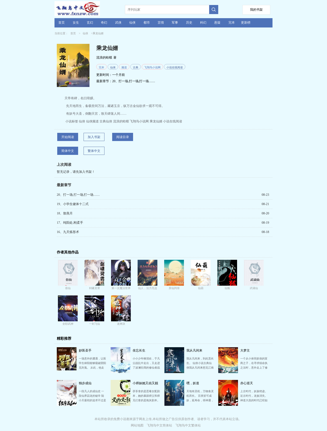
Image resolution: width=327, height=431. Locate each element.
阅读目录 (122, 137)
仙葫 (200, 288)
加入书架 (94, 137)
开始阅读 (67, 137)
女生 (76, 22)
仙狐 (227, 288)
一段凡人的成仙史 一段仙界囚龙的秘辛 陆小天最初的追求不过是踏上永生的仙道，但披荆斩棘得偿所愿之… (92, 400)
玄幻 (90, 22)
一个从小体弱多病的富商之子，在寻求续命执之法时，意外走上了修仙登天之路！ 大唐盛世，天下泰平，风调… (254, 367)
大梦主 (245, 350)
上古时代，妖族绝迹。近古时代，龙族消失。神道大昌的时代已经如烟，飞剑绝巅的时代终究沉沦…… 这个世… (254, 400)
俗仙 (68, 288)
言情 (161, 22)
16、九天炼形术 (68, 232)
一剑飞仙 (94, 323)
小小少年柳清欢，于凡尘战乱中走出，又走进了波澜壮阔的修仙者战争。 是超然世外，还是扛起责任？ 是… (146, 367)
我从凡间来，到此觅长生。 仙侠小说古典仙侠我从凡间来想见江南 (200, 363)
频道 (124, 67)
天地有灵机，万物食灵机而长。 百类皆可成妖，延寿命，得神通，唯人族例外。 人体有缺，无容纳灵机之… (200, 400)
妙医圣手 (85, 350)
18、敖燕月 (65, 213)
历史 (189, 22)
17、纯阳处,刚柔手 (70, 222)
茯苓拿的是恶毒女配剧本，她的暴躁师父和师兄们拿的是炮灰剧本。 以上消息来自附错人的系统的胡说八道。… (146, 400)
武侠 (118, 22)
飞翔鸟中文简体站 (159, 425)
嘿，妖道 (192, 383)
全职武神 (67, 323)
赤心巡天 (246, 383)
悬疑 (217, 22)
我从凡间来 (194, 350)
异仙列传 (174, 288)
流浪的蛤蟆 (104, 57)
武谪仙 (254, 288)
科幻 (203, 22)
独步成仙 (85, 383)
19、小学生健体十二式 (73, 204)
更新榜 (245, 22)
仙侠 (132, 22)
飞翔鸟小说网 (152, 67)
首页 (61, 22)
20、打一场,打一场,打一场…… (133, 81)
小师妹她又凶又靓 (145, 383)
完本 (231, 22)
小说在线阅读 (174, 67)
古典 (135, 67)
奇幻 (104, 22)
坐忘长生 (139, 350)
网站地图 (137, 425)
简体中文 (67, 151)
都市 (147, 22)
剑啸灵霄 (94, 288)
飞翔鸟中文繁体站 (188, 425)
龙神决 (121, 323)
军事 (175, 22)
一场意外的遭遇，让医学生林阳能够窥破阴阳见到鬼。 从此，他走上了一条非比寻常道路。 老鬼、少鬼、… (92, 367)
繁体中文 (94, 151)
